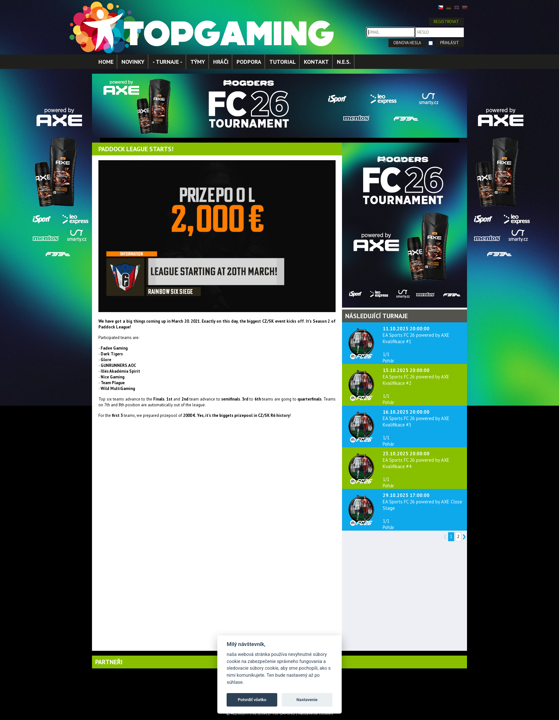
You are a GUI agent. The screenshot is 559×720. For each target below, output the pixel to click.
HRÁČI (221, 61)
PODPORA (249, 61)
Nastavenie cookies (315, 713)
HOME (105, 61)
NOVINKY (133, 61)
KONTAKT (316, 61)
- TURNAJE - (167, 61)
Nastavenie (307, 699)
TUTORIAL (282, 61)
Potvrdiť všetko (252, 699)
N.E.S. (344, 61)
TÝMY (197, 61)
